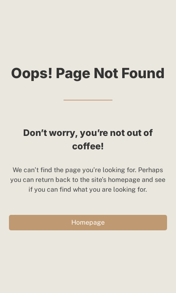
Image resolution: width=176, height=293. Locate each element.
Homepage (88, 222)
